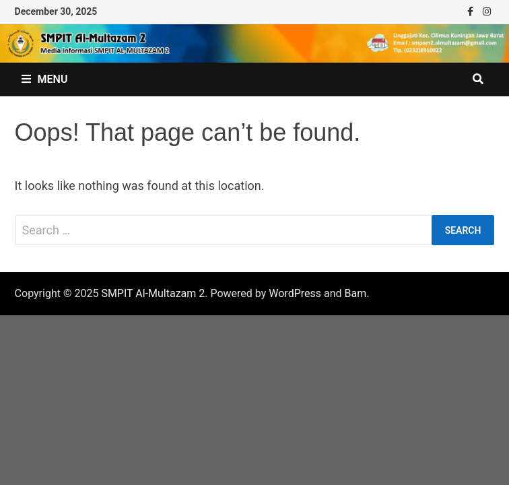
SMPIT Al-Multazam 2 (153, 293)
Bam (356, 293)
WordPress (295, 293)
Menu (45, 79)
